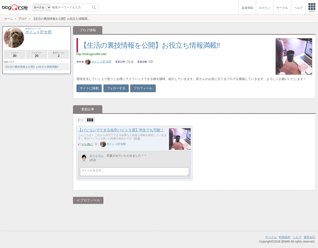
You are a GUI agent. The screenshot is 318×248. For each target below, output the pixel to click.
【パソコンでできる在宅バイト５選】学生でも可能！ (121, 130)
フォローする (116, 88)
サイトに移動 (89, 88)
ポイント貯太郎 (98, 61)
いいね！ (87, 144)
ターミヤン (96, 155)
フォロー (14, 55)
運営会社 (309, 237)
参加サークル (58, 55)
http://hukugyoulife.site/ (91, 54)
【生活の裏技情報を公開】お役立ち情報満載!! (150, 45)
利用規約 (284, 237)
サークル (271, 237)
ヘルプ (297, 237)
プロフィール (142, 88)
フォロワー (36, 55)
